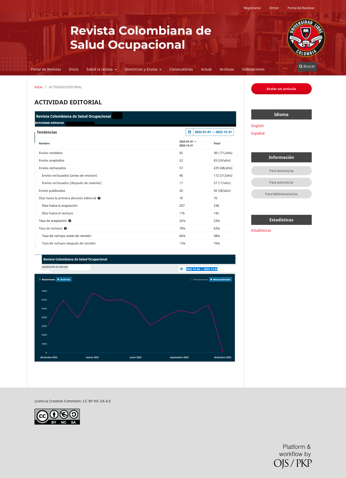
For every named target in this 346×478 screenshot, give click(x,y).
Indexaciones (253, 69)
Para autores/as (281, 182)
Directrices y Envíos (142, 69)
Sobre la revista (100, 69)
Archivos (227, 69)
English (257, 125)
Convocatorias (181, 69)
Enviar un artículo (281, 88)
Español (258, 133)
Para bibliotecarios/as (281, 194)
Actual (206, 69)
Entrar (274, 8)
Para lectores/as (281, 170)
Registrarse (252, 8)
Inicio (73, 69)
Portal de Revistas (46, 69)
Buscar (307, 66)
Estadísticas (261, 230)
